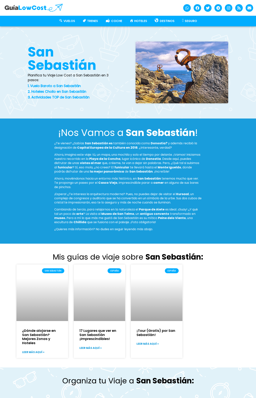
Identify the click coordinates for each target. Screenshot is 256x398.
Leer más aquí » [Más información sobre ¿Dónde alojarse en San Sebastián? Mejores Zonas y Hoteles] (33, 352)
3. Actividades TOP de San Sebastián (58, 97)
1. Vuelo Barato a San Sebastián (54, 85)
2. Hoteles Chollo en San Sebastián (57, 91)
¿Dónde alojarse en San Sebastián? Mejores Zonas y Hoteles (39, 336)
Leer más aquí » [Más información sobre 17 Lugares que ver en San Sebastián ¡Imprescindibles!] (90, 348)
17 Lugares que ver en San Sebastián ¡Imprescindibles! (97, 334)
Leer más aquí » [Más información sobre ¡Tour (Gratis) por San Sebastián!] (148, 344)
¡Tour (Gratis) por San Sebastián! (156, 332)
